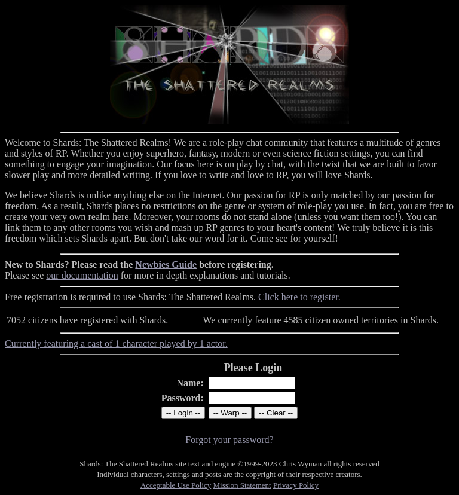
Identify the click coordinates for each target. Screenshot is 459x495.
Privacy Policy (296, 485)
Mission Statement (242, 485)
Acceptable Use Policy (175, 485)
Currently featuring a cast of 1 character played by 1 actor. (116, 343)
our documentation (82, 275)
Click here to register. (299, 297)
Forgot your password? (229, 440)
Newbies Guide (166, 264)
